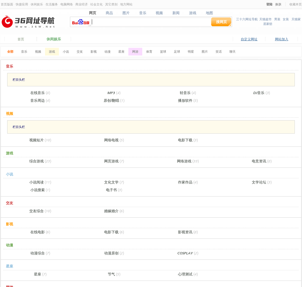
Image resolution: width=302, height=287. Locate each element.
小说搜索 (40, 190)
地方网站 (126, 4)
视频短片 (40, 140)
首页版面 (7, 4)
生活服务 (52, 4)
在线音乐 (40, 92)
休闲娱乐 (37, 4)
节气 (114, 274)
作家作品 (188, 182)
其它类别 (111, 4)
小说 (66, 51)
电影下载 (188, 140)
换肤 (278, 4)
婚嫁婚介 (114, 211)
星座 (121, 51)
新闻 (176, 13)
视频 (159, 13)
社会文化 (96, 4)
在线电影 (40, 232)
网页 (92, 13)
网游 (135, 51)
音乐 (142, 13)
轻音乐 (188, 92)
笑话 (219, 51)
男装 (277, 19)
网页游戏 (114, 161)
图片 (126, 13)
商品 (109, 13)
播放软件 (188, 100)
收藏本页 (295, 4)
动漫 (107, 51)
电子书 (114, 190)
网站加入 (281, 39)
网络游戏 (188, 161)
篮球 (163, 51)
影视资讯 (188, 232)
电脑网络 (66, 4)
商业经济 (81, 4)
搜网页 (221, 22)
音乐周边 (40, 100)
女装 (286, 19)
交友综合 (40, 211)
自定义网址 (249, 39)
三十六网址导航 (247, 19)
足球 (177, 51)
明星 (191, 51)
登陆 (269, 4)
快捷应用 (22, 4)
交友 (80, 51)
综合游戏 (40, 161)
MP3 (114, 92)
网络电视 (114, 140)
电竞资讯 (262, 161)
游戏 (193, 13)
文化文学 (114, 182)
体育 (149, 51)
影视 (94, 51)
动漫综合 (40, 253)
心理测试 (188, 274)
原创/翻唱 (114, 100)
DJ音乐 (261, 92)
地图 (209, 13)
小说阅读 (40, 182)
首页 (20, 39)
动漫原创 (114, 253)
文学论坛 (262, 182)
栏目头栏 (19, 79)
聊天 (232, 51)
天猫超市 (265, 19)
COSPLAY (187, 253)
